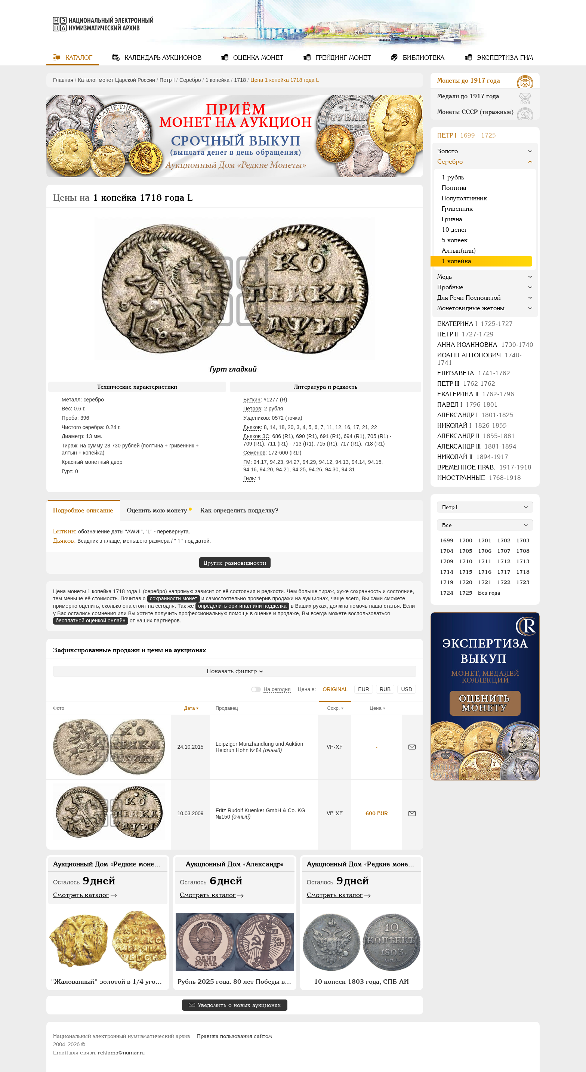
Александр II (476, 436)
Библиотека (423, 57)
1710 (465, 561)
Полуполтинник (464, 198)
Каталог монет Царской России (116, 80)
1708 (523, 551)
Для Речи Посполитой (469, 297)
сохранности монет (173, 598)
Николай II (472, 456)
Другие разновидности (235, 563)
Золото (447, 151)
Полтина (454, 187)
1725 (465, 593)
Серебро (190, 80)
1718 (240, 80)
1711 (484, 561)
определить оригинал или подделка (242, 606)
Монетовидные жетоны (471, 308)
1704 (446, 551)
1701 (484, 540)
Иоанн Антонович (479, 359)
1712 (504, 561)
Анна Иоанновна (485, 344)
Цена (375, 708)
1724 (446, 593)
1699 (446, 540)
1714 (446, 572)
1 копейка (217, 80)
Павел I (467, 404)
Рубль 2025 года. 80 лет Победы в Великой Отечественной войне (235, 981)
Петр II (465, 334)
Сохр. (333, 708)
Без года (489, 593)
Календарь (162, 57)
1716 (484, 572)
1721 (484, 582)
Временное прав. (484, 467)
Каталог (78, 57)
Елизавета (473, 373)
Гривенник (457, 208)
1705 (465, 551)
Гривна (452, 219)
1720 (465, 582)
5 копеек (455, 240)
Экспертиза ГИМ (504, 57)
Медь (444, 276)
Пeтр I (167, 80)
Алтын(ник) (459, 250)
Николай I (472, 425)
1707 (504, 551)
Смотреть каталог (81, 895)
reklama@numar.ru (121, 1053)
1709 (446, 561)
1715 (465, 572)
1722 (504, 582)
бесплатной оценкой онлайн (91, 620)
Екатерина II (475, 394)
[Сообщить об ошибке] (412, 747)
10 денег (454, 229)
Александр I (475, 415)
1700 (465, 540)
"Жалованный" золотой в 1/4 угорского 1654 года (109, 981)
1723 (523, 582)
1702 (504, 540)
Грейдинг (342, 57)
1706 (484, 551)
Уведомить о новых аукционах (239, 1005)
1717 (504, 572)
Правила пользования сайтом (234, 1036)
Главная (63, 80)
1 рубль (453, 177)
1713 (523, 561)
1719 (446, 582)
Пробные (450, 287)
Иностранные (479, 477)
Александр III (476, 446)
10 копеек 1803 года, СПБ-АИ (361, 981)
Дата (189, 708)
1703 (523, 540)
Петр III (466, 383)
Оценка (257, 57)
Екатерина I (475, 323)
